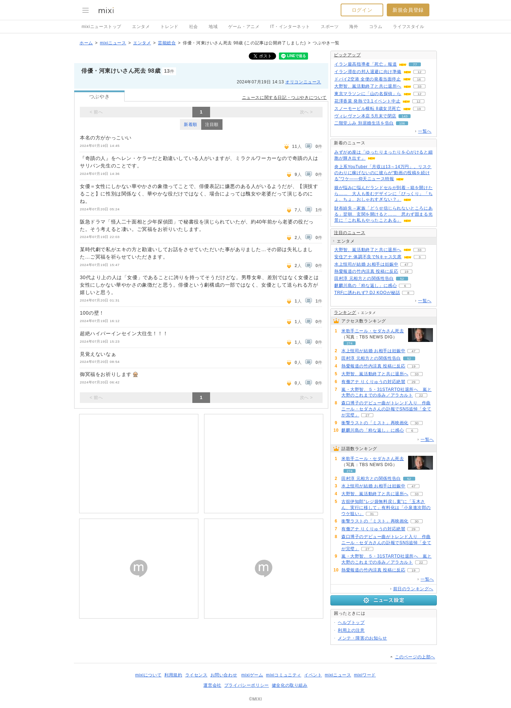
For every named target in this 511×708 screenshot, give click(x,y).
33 (419, 86)
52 (402, 279)
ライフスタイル (408, 26)
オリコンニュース (303, 81)
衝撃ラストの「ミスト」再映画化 (374, 422)
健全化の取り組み (290, 685)
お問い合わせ (223, 675)
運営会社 (212, 685)
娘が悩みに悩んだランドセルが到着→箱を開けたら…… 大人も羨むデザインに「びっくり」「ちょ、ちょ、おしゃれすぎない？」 (383, 193)
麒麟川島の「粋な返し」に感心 (365, 285)
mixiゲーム (252, 675)
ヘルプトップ (351, 622)
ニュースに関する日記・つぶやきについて (284, 97)
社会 (193, 26)
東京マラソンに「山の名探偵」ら (367, 93)
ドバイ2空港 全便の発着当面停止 (367, 79)
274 (350, 343)
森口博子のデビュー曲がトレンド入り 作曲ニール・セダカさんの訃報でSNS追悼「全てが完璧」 (386, 408)
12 (419, 72)
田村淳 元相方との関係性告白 (364, 278)
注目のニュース (349, 232)
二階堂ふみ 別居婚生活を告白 (364, 123)
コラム (376, 26)
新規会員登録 (408, 10)
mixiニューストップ (101, 26)
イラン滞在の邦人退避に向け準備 (367, 71)
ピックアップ (347, 54)
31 (372, 514)
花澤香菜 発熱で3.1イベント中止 (367, 101)
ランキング (345, 312)
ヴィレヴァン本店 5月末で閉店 (365, 116)
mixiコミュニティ (283, 675)
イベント (313, 675)
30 (416, 423)
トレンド (169, 26)
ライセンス (196, 675)
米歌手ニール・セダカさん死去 (372, 330)
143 (405, 116)
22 (421, 395)
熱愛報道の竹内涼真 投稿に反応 (366, 271)
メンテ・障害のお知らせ (362, 638)
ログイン (362, 10)
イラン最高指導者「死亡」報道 (365, 64)
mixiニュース (113, 42)
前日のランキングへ (413, 588)
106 (402, 123)
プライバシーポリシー (246, 685)
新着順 (190, 124)
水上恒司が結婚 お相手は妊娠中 (366, 264)
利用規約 (173, 675)
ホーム (86, 42)
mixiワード (365, 675)
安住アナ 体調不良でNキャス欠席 (368, 256)
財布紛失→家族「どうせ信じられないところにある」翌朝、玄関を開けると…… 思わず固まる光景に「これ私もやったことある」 (383, 214)
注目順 (212, 124)
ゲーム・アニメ (243, 26)
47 (406, 264)
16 (419, 79)
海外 (353, 26)
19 (419, 109)
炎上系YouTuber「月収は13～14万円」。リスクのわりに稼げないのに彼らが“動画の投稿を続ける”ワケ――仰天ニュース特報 (383, 172)
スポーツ (330, 26)
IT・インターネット (290, 26)
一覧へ (425, 131)
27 (367, 415)
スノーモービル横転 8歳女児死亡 (367, 108)
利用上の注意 (351, 630)
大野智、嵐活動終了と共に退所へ (367, 86)
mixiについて (148, 675)
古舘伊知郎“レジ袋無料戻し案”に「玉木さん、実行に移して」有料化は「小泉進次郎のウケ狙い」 (386, 507)
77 (415, 64)
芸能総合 (167, 42)
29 (414, 382)
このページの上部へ (415, 656)
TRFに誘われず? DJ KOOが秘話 (367, 292)
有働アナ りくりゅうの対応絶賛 (373, 381)
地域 (213, 26)
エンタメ (141, 26)
